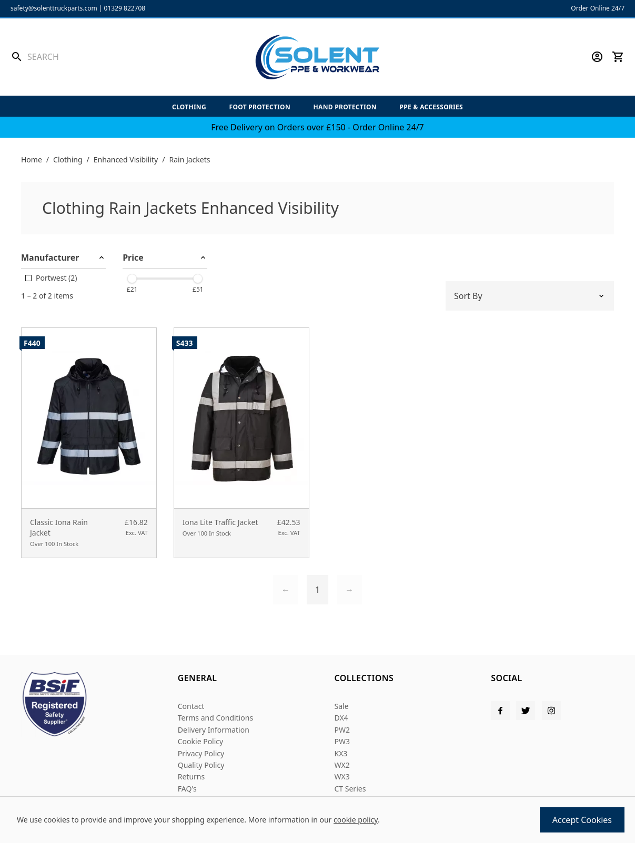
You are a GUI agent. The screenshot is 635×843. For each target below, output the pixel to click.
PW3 (342, 741)
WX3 (342, 777)
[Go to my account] (597, 56)
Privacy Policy (201, 753)
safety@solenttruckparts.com (54, 8)
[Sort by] (530, 296)
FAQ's (187, 789)
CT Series (350, 789)
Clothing (189, 106)
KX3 (341, 753)
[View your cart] (618, 56)
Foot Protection (259, 106)
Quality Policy (201, 765)
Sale (342, 706)
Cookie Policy (200, 741)
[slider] (132, 278)
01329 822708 (125, 8)
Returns (191, 777)
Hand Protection (345, 106)
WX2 (342, 765)
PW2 (342, 730)
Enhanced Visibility (126, 160)
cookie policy (356, 820)
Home (31, 160)
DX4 (341, 718)
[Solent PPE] (317, 57)
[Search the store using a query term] (87, 56)
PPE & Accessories (431, 106)
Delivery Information (213, 730)
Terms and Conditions (215, 718)
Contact (191, 706)
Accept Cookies (582, 820)
